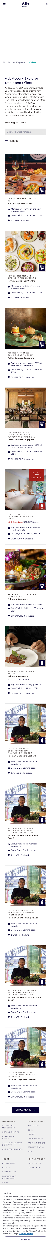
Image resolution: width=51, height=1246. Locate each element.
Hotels (6, 1167)
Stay (30, 1151)
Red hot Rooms (36, 1147)
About (5, 1159)
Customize (25, 1240)
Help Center (34, 1163)
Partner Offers (36, 1143)
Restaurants (9, 1172)
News (5, 1183)
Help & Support (36, 1159)
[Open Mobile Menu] (4, 4)
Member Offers (36, 1121)
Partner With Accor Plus (9, 1177)
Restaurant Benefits (8, 1137)
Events (31, 1134)
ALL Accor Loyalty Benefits (12, 1144)
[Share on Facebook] (45, 70)
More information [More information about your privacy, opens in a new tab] (26, 1234)
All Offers (34, 1126)
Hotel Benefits (10, 1132)
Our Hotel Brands (12, 1149)
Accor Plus (8, 1163)
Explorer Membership (9, 1127)
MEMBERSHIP (9, 1121)
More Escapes (35, 1139)
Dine (30, 1130)
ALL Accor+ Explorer (14, 62)
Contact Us (34, 1167)
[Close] (48, 1188)
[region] (25, 1215)
